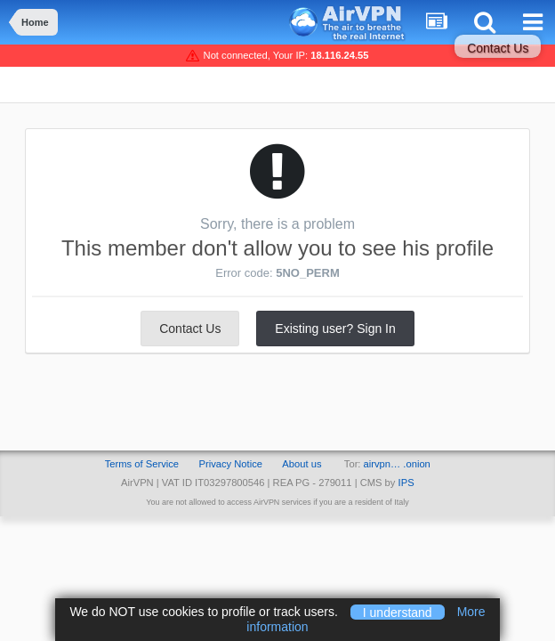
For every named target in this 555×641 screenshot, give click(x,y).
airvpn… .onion (397, 463)
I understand (397, 611)
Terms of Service (142, 463)
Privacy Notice (230, 463)
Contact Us (497, 48)
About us (301, 463)
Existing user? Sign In (335, 328)
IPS (406, 482)
